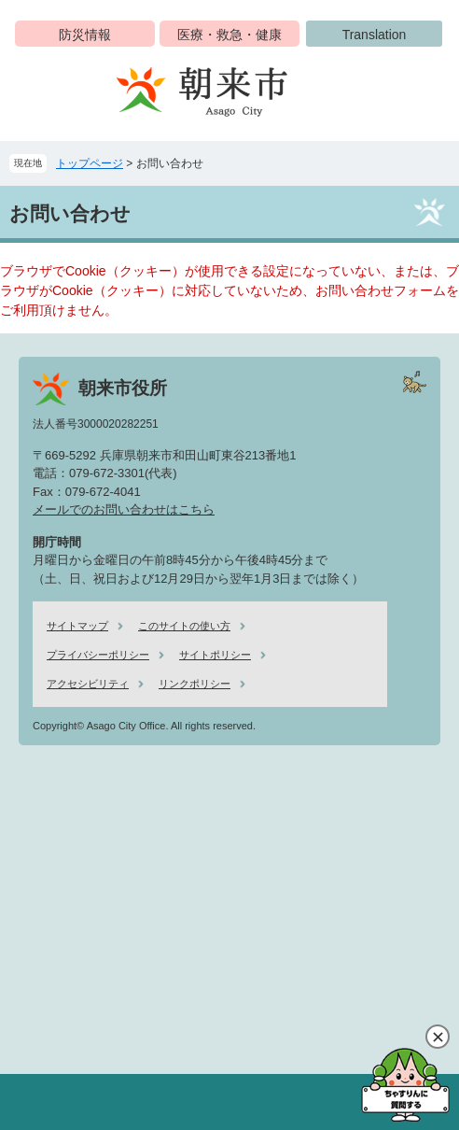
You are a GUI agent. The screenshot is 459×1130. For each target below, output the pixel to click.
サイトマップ (77, 625)
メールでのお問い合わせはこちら (124, 509)
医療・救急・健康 (229, 34)
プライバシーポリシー (98, 654)
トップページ (89, 163)
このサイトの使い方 (184, 625)
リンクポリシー (194, 683)
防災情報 (85, 34)
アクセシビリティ (88, 683)
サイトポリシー (215, 654)
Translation (374, 34)
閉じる (437, 1036)
